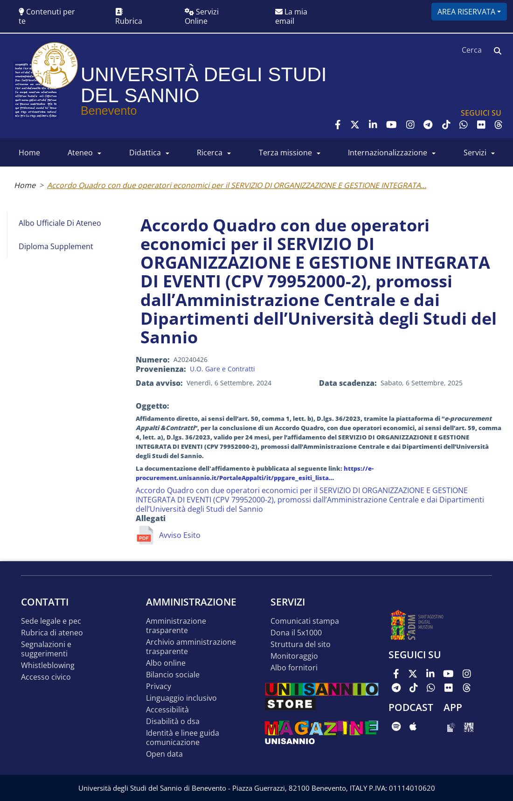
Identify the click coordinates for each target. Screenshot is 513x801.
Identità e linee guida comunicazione (182, 737)
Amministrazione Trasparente (176, 625)
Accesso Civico (46, 677)
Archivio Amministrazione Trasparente (191, 646)
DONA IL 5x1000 (296, 633)
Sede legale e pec (51, 621)
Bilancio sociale (173, 675)
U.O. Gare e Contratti (222, 368)
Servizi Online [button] (202, 16)
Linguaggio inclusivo (181, 698)
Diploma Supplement (56, 246)
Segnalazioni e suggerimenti (46, 649)
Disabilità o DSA (173, 721)
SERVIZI (475, 152)
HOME (29, 152)
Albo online (166, 663)
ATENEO (80, 152)
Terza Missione (285, 152)
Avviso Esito (180, 535)
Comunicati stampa (304, 621)
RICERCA (209, 152)
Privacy (158, 686)
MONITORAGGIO (294, 656)
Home (24, 185)
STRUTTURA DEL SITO (300, 644)
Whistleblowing (48, 665)
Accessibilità (167, 710)
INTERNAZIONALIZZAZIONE (387, 152)
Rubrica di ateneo (52, 633)
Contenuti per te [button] (47, 16)
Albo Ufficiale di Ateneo (60, 223)
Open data (164, 754)
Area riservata (466, 12)
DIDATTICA (145, 152)
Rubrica (128, 17)
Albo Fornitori (294, 668)
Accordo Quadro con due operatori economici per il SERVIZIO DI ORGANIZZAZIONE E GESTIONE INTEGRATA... (236, 185)
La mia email (291, 16)
